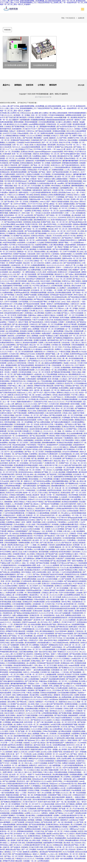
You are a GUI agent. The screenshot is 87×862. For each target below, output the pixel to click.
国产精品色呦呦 (41, 233)
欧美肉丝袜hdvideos (26, 472)
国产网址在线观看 (33, 158)
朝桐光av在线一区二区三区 (72, 258)
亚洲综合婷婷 (38, 611)
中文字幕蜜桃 (46, 174)
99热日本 (7, 199)
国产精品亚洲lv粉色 (36, 322)
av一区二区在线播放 (12, 151)
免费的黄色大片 (15, 213)
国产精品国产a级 (52, 554)
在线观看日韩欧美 (6, 270)
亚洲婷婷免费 (79, 331)
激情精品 (80, 236)
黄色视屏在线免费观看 (19, 172)
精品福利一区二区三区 (66, 306)
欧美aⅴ (50, 695)
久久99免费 (82, 743)
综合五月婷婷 (45, 281)
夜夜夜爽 (40, 808)
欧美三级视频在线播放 (67, 204)
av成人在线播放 (38, 754)
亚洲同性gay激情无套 (22, 292)
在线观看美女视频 (26, 220)
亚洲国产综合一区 (65, 463)
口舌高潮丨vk (70, 190)
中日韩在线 (51, 436)
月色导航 (81, 604)
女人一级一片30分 (78, 192)
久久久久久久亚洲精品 (34, 136)
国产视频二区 (46, 472)
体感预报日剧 (56, 417)
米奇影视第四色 (49, 615)
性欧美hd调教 (45, 483)
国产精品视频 (33, 172)
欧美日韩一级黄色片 (74, 120)
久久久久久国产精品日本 (44, 499)
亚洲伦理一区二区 (32, 515)
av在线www (54, 699)
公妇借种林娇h (20, 336)
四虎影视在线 (22, 233)
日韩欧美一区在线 (76, 533)
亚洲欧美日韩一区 (51, 463)
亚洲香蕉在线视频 (71, 704)
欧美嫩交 (57, 479)
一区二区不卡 (25, 647)
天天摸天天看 (20, 279)
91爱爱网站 (33, 454)
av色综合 (17, 395)
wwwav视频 (58, 117)
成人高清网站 (31, 663)
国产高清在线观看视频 (33, 231)
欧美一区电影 (77, 176)
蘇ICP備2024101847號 (43, 97)
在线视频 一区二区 (30, 861)
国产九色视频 (61, 577)
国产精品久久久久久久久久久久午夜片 (35, 699)
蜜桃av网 (74, 352)
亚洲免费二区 (55, 513)
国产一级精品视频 (6, 186)
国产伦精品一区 (56, 256)
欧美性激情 (58, 406)
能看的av (11, 531)
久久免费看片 (62, 288)
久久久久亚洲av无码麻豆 (18, 690)
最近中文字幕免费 (70, 324)
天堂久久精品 (43, 492)
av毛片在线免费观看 (53, 602)
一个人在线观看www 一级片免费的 (32, 356)
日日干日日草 (72, 231)
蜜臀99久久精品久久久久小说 (67, 392)
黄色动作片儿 (60, 274)
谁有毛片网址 (17, 558)
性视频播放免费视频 (38, 120)
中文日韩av (67, 347)
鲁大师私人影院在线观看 (59, 113)
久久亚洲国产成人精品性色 (20, 236)
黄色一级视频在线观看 (9, 365)
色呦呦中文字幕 (73, 138)
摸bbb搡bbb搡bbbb (49, 442)
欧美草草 (37, 620)
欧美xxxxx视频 (21, 170)
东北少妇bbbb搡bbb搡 (75, 433)
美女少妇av (74, 201)
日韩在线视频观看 (78, 345)
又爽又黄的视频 (35, 442)
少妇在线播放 (44, 606)
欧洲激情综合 (19, 679)
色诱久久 (19, 342)
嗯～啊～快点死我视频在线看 (73, 358)
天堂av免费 (38, 656)
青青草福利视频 (10, 422)
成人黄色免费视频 (12, 331)
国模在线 (79, 467)
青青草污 (50, 147)
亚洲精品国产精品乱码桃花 (20, 140)
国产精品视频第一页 (72, 456)
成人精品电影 (77, 215)
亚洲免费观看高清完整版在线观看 (26, 465)
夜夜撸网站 (46, 231)
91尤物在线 (4, 163)
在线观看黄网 (45, 408)
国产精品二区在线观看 (76, 727)
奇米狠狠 (55, 524)
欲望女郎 (61, 674)
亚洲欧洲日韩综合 (52, 824)
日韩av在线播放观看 (13, 283)
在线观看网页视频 (78, 624)
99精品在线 (46, 417)
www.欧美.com (6, 247)
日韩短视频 (21, 379)
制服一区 (66, 117)
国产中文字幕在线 (66, 340)
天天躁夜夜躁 (53, 240)
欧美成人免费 (79, 340)
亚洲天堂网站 (41, 508)
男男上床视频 (54, 686)
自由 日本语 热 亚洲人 (14, 138)
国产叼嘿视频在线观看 (17, 670)
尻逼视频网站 (39, 688)
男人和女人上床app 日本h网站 (28, 658)
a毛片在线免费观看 (47, 633)
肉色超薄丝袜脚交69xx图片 (14, 313)
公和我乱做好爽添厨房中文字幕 (67, 508)
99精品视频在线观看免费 (40, 326)
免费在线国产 (47, 333)
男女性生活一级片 (23, 781)
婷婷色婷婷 (58, 438)
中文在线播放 (8, 665)
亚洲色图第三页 (57, 670)
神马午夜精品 (69, 151)
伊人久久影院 (14, 749)
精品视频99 (80, 531)
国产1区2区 (73, 379)
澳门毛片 (12, 477)
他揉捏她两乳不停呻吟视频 (12, 286)
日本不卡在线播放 (15, 483)
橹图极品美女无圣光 (56, 645)
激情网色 (29, 388)
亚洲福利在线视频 (51, 242)
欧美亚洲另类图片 (57, 213)
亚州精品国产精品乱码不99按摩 (61, 295)
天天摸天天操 (50, 604)
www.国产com (5, 527)
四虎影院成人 (20, 188)
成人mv (49, 845)
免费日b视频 (70, 799)
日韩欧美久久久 (52, 352)
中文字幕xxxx (59, 308)
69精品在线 (40, 554)
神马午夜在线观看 (65, 506)
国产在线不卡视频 (80, 477)
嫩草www (18, 404)
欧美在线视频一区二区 (47, 276)
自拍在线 (67, 349)
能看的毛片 (33, 765)
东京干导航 (35, 542)
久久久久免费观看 (52, 565)
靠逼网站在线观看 (16, 406)
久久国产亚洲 (59, 527)
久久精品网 (4, 433)
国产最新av (18, 308)
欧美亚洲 (82, 495)
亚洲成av (77, 129)
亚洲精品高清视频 (59, 131)
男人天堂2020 (76, 843)
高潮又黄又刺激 (22, 840)
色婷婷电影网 (56, 163)
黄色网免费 (66, 345)
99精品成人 (48, 447)
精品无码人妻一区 (40, 427)
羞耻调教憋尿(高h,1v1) (42, 220)
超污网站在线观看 (71, 527)
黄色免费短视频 (62, 270)
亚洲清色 (37, 195)
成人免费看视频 (13, 538)
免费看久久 (59, 349)
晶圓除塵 (81, 18)
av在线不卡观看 (66, 124)
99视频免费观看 (72, 472)
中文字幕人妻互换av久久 (42, 286)
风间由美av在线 (67, 695)
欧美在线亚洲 (47, 377)
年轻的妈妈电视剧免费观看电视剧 (20, 167)
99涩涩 (80, 831)
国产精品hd (27, 449)
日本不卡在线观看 (69, 251)
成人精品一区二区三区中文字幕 (65, 722)
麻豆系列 (47, 618)
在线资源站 (39, 440)
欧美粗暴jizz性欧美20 (62, 320)
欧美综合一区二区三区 (51, 211)
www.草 (28, 467)
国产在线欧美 (82, 608)
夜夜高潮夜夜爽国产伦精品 (63, 381)
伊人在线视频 (47, 793)
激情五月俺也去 (50, 315)
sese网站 (61, 183)
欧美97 (27, 786)
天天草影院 (51, 627)
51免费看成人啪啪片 (40, 156)
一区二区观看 (58, 290)
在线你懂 (74, 326)
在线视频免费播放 (76, 774)
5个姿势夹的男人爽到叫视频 (22, 340)
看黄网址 (43, 854)
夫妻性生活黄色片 (6, 413)
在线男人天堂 (50, 858)
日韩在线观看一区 (68, 226)
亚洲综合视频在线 (26, 163)
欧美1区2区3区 (19, 711)
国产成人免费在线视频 (42, 422)
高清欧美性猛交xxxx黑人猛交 (61, 583)
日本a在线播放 (19, 524)
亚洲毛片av (66, 281)
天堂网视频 (60, 197)
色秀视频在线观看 (6, 220)
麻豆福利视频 (44, 552)
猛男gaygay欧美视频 (75, 517)
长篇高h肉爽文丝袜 (34, 577)
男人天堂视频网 (16, 317)
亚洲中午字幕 (61, 856)
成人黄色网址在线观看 (16, 231)
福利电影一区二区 (22, 358)
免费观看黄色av (81, 799)
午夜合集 (26, 506)
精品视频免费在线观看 (11, 356)
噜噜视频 (70, 577)
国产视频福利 (74, 536)
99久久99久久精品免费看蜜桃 (13, 338)
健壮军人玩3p (17, 552)
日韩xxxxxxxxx (25, 113)
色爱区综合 (73, 688)
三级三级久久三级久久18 (23, 772)
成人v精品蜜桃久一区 (54, 251)
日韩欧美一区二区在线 (25, 556)
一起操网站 (27, 211)
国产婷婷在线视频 (33, 188)
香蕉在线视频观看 (31, 122)
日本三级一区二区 (66, 770)
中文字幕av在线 (79, 808)
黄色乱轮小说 (19, 718)
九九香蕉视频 (41, 490)
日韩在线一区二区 (34, 363)
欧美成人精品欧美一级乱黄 (36, 495)
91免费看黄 (66, 186)
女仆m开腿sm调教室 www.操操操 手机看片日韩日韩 (19, 224)
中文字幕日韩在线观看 (33, 338)
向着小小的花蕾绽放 (49, 522)
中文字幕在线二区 (44, 170)
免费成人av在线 (34, 281)
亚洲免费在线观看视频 (34, 843)
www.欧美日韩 (49, 349)
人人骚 (81, 527)
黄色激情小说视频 (26, 331)
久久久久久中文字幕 (46, 613)
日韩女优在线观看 (13, 758)
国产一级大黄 (16, 326)
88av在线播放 (73, 140)
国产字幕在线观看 (20, 413)
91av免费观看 (76, 790)
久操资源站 (55, 254)
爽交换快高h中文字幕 (65, 156)
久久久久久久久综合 (30, 404)
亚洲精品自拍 (5, 172)
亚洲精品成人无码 (67, 663)
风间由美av (29, 856)
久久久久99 (10, 156)
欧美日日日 (71, 745)
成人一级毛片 (82, 802)
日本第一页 (23, 276)
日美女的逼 (66, 342)
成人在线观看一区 (31, 238)
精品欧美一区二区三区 (53, 768)
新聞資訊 (18, 85)
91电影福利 (35, 140)
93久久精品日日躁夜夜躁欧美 (61, 718)
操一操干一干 (18, 754)
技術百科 (29, 85)
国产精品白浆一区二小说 (39, 588)
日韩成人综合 (67, 413)
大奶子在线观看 (9, 590)
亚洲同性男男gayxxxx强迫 (40, 397)
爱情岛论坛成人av (11, 206)
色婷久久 (80, 504)
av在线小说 (27, 286)
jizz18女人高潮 (46, 752)
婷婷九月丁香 (71, 265)
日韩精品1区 (62, 786)
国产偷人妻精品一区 (50, 204)
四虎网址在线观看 (40, 788)
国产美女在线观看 (25, 258)
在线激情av (4, 497)
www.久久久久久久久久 (56, 402)
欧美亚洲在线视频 (75, 181)
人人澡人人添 (53, 854)
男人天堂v (14, 288)
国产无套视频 (44, 433)
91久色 (49, 745)
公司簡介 (41, 85)
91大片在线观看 (69, 852)
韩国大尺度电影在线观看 (60, 201)
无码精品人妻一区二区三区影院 (29, 470)
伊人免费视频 (5, 236)
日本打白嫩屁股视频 (46, 715)
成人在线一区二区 (11, 183)
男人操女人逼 (82, 251)
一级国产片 (30, 774)
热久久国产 (61, 849)
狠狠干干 (11, 627)
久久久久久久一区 (50, 431)
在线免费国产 (77, 777)
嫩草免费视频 (59, 331)
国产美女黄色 (9, 201)
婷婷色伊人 (81, 411)
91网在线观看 (31, 379)
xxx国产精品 (23, 640)
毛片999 (7, 181)
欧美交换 (51, 292)
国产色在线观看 (76, 683)
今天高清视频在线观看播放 (15, 663)
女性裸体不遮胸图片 (70, 586)
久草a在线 (19, 295)
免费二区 (82, 679)
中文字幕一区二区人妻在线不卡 (35, 627)
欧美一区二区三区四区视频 (22, 154)
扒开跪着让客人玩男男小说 (9, 113)
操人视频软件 (14, 120)
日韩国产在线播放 (21, 311)
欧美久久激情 (74, 220)
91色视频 (36, 529)
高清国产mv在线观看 (57, 590)
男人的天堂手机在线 (79, 579)
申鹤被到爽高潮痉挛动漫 (9, 652)
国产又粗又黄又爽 (46, 542)
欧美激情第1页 (77, 602)
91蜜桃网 (37, 331)
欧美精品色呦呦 (68, 420)
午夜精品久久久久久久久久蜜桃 (15, 456)
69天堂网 (18, 431)
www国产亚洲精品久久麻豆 (49, 336)
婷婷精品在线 (58, 333)
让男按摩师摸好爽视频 (12, 486)
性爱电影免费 (36, 367)
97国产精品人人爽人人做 (17, 386)
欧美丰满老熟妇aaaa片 (19, 181)
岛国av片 (12, 131)
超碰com (40, 315)
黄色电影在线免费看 (32, 208)
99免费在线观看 (39, 602)
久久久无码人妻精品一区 (34, 261)
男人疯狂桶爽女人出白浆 (57, 788)
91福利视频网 (40, 161)
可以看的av (28, 477)
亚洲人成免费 (41, 267)
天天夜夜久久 (73, 208)
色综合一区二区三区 (58, 231)
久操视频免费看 (51, 674)
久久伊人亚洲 (41, 272)
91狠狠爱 (12, 161)
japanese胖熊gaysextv (43, 151)
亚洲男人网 (75, 199)
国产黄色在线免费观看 (26, 365)
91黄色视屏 (7, 154)
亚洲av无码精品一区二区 (73, 158)
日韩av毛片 (27, 317)
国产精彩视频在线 (78, 170)
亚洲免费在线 (71, 322)
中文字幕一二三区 (7, 743)
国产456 (20, 574)
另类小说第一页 (66, 136)
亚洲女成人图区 (58, 456)
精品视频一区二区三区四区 (19, 442)
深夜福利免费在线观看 (38, 738)
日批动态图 (31, 254)
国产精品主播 (47, 199)
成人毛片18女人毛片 (44, 622)
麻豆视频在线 (23, 765)
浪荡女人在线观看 (6, 729)
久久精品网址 (11, 142)
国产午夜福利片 (24, 165)
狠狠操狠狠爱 (65, 404)
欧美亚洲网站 (64, 388)
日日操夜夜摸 (19, 606)
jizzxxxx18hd (27, 529)
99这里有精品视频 (29, 217)
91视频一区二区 (73, 856)
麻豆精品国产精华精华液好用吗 (51, 852)
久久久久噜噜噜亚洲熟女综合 (18, 429)
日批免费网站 (57, 811)
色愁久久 (82, 570)
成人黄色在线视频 (34, 624)
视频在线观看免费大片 (25, 402)
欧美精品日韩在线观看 (65, 442)
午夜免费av (4, 192)
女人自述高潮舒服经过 (22, 397)
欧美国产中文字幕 (54, 763)
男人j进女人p (66, 513)
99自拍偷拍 (17, 622)
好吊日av (83, 161)
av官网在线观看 (57, 286)
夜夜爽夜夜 (51, 849)
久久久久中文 (64, 829)
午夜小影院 (52, 156)
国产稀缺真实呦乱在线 (37, 517)
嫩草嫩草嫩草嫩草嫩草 (71, 161)
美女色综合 (82, 126)
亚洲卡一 (59, 267)
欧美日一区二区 (72, 149)
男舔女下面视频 (44, 238)
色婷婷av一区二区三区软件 (75, 431)
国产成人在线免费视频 (78, 206)
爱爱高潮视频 (19, 122)
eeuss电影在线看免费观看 (31, 147)
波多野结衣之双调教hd (15, 745)
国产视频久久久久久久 (65, 129)
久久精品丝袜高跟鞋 (65, 224)
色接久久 (9, 679)
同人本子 (74, 640)
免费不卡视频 (77, 136)
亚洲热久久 (77, 556)
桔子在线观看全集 (48, 577)
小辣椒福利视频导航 (38, 247)
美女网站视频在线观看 (63, 292)
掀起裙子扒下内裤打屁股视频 (27, 715)
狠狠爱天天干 (79, 442)
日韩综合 (69, 195)
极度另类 (27, 349)
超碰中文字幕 (26, 226)
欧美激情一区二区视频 (22, 115)
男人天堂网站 (66, 777)
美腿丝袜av (32, 315)
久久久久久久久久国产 (56, 233)
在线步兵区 (21, 161)
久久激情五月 (20, 713)
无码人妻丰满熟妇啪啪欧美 (44, 631)
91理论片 (40, 420)
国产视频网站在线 (6, 397)
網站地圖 (81, 85)
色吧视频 (30, 417)
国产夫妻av (69, 274)
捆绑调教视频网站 (78, 186)
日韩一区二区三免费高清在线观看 (42, 133)
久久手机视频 (14, 647)
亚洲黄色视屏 (76, 167)
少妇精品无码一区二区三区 (20, 265)
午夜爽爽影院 (69, 438)
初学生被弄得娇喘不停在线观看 (44, 799)
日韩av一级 (72, 656)
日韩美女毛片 (56, 238)
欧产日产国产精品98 (29, 176)
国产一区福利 (14, 347)
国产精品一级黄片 (45, 172)
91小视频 (57, 313)
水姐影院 (20, 477)
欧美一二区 (52, 149)
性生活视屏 (38, 538)
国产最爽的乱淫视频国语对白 (63, 338)
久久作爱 (31, 233)
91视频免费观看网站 (38, 265)
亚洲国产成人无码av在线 (44, 117)
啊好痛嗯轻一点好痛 (41, 138)
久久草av (33, 488)
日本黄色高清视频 (9, 320)
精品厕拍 (74, 117)
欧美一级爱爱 (47, 338)
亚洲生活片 (46, 583)
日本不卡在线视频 (11, 301)
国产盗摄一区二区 (71, 529)
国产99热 (3, 572)
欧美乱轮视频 (78, 661)
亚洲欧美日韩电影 (17, 638)
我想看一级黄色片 (47, 304)
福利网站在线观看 (39, 258)
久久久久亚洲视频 (57, 529)
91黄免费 (3, 745)
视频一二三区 (24, 377)
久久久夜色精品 (37, 349)
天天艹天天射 (17, 852)
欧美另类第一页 (30, 722)
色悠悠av (47, 179)
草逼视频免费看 (60, 838)
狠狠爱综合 (29, 745)
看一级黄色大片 (27, 481)
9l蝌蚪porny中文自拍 (53, 226)
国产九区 (78, 306)
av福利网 (43, 695)
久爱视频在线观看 (46, 406)
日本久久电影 (53, 140)
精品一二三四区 (21, 793)
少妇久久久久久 (8, 311)
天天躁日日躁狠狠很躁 (56, 115)
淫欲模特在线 (8, 613)
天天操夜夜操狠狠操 (25, 299)
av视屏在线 (54, 552)
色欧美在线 (5, 399)
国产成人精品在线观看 (20, 324)
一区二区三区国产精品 (22, 367)
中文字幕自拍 (39, 536)
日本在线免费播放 (25, 206)
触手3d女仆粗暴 (40, 745)
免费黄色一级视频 (47, 813)
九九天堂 (82, 586)
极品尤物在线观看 (58, 797)
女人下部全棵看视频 (50, 374)
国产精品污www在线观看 (47, 129)
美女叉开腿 (74, 276)
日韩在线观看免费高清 (62, 167)
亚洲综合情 (21, 131)
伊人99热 (81, 231)
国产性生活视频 (12, 508)
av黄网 (83, 456)
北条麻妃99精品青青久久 (68, 240)
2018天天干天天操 (9, 133)
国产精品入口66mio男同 (28, 347)
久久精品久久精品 (33, 770)
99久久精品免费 (6, 447)
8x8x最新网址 (45, 724)
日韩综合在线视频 (77, 320)
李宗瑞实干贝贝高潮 (72, 674)
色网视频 (38, 820)
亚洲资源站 (27, 222)
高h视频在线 (13, 727)
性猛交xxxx (21, 392)
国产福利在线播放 (40, 306)
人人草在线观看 (17, 504)
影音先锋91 (57, 377)
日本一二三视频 (31, 545)
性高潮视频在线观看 (41, 533)
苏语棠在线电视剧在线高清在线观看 (25, 256)
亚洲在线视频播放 (6, 606)
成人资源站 (31, 554)
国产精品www (30, 740)
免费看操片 (39, 702)
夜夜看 (15, 179)
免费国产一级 (79, 156)
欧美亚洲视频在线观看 (20, 199)
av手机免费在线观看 (73, 647)
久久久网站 (26, 677)
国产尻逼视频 (14, 163)
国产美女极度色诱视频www (22, 854)
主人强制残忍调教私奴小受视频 (14, 136)
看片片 (44, 147)
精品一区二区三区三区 (22, 186)
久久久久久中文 (72, 486)
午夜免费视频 (27, 190)
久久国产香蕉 (62, 138)
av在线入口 (55, 136)
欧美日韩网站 (36, 333)
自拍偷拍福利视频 (65, 445)
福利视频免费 (25, 120)
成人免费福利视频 (34, 270)
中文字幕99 (13, 276)
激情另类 (37, 417)
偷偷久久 (3, 195)
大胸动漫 (30, 386)
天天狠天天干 (50, 197)
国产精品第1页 (54, 492)
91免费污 (17, 699)
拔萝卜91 (14, 377)
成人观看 (34, 113)
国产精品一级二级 (28, 395)
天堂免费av (29, 549)
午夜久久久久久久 (6, 115)
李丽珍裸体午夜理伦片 (8, 733)
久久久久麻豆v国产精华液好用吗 (70, 465)
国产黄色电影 (54, 317)
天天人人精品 (40, 740)
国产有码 (81, 649)
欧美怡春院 (64, 206)
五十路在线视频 (69, 638)
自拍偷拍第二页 (38, 604)
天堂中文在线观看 (77, 313)
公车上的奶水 (61, 549)
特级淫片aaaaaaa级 (29, 622)
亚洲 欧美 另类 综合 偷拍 (25, 474)
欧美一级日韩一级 (36, 390)
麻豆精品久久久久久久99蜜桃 (16, 329)
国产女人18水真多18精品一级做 (37, 711)
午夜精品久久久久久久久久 (59, 533)
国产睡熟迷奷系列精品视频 (61, 372)
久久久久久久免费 (34, 583)
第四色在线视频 (6, 145)
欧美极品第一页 (15, 433)
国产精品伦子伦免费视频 (27, 183)
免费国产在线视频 (30, 295)
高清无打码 (20, 174)
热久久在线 (32, 411)
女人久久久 (40, 311)
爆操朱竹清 (13, 192)
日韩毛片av (30, 131)
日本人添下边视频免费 (63, 613)
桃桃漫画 (37, 472)
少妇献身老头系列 (43, 718)
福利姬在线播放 (66, 254)
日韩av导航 (69, 331)
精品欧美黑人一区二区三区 (39, 595)
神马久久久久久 (47, 331)
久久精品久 (64, 379)
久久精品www (13, 597)
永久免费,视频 (76, 499)
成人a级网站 (10, 349)
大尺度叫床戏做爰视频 (16, 549)
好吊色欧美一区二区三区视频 (41, 290)
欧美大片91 (70, 365)
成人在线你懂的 (40, 474)
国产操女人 (65, 313)
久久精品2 (77, 718)
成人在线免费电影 (56, 729)
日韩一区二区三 (18, 145)
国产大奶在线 (51, 356)
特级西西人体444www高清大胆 (38, 608)
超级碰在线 (30, 161)
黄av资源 (3, 458)
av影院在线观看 (62, 181)
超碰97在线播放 (76, 388)
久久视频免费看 (61, 656)
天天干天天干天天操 (35, 204)
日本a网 (32, 311)
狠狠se (5, 636)
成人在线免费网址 (9, 345)
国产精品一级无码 (77, 754)
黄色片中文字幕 (65, 142)
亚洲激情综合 (55, 606)
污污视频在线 (11, 233)
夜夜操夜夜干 (82, 245)
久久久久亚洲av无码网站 (9, 586)
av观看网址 (34, 852)
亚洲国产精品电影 (19, 254)
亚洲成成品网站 (48, 656)
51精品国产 (25, 326)
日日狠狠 (16, 226)
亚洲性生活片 (63, 272)
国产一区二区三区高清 (50, 142)
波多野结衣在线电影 (29, 438)
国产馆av (36, 574)
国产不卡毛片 (39, 392)
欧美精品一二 (32, 761)
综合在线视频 (60, 133)
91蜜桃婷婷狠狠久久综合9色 (55, 299)
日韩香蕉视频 (56, 281)
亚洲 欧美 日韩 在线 (18, 843)
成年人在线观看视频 (31, 679)
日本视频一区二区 (78, 142)
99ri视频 (53, 563)
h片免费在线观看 (9, 174)
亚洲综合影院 (66, 492)
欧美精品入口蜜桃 (29, 668)
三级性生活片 (75, 304)
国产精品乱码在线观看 (43, 131)
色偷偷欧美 (51, 181)
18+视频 (51, 301)
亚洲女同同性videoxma (62, 520)
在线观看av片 (50, 706)
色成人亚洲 (29, 145)
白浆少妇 (36, 317)
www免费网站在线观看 (37, 124)
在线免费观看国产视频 (12, 540)
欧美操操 (67, 752)
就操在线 (11, 336)
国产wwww (81, 379)
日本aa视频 (18, 304)
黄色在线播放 (73, 261)
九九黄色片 (76, 490)
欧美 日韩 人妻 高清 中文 (65, 283)
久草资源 (31, 117)
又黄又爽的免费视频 (56, 245)
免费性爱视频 (11, 720)
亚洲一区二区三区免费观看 (10, 804)
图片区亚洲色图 (21, 281)
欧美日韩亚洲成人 (75, 229)
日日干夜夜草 (80, 365)
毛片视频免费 (20, 633)
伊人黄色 (76, 454)
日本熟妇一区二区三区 (31, 415)
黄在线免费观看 (30, 643)
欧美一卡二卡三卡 (60, 747)
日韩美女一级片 (10, 379)
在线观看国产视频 (33, 408)
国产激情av (18, 613)
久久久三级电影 (8, 279)
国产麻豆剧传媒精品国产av (75, 183)
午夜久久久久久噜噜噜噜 (16, 195)
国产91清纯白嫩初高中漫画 (70, 154)
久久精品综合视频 (40, 145)
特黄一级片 (79, 590)
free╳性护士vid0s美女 (33, 806)
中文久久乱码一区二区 (18, 567)
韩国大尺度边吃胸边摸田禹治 (66, 436)
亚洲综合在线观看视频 (48, 693)
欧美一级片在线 (53, 572)
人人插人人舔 (75, 249)
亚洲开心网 (27, 156)
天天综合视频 (36, 186)
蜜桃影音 (57, 695)
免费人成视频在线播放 (59, 179)
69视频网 (27, 406)
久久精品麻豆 (31, 242)
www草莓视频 (65, 326)
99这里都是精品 (62, 495)
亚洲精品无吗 (27, 540)
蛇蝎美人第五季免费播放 (18, 497)
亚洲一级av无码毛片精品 (48, 224)
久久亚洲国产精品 (70, 429)
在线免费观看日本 (74, 288)
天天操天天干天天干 (30, 129)
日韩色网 (40, 668)
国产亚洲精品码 (69, 449)
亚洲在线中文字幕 (40, 402)
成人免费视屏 (62, 356)
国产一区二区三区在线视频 (74, 315)
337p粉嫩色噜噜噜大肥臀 (34, 447)
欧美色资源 (37, 597)
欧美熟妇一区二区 (34, 777)
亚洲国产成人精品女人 (32, 504)
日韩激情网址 (34, 201)
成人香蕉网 (16, 190)
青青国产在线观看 (15, 263)
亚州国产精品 (59, 386)
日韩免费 (81, 479)
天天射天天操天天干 (69, 622)
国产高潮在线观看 (52, 740)
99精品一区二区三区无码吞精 (16, 499)
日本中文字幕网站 (20, 204)
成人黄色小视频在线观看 (21, 247)
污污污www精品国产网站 (38, 301)
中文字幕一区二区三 (73, 145)
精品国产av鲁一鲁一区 (72, 470)
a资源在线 (38, 374)
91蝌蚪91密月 (48, 461)
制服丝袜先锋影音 (37, 749)
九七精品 (17, 579)
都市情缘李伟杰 (6, 129)
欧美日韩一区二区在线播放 (19, 463)
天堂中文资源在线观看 (67, 592)
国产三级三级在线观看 (45, 722)
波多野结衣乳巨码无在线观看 (44, 383)
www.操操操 (47, 538)
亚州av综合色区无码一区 (19, 399)
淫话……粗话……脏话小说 (48, 506)
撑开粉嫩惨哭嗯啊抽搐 (25, 599)
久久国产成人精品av (38, 743)
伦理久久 (77, 195)
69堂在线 (55, 829)
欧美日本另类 (60, 804)
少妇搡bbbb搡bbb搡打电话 (69, 524)
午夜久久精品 (48, 308)
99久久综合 (57, 358)
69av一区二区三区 (79, 463)
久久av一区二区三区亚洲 (63, 279)
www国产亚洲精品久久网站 (68, 570)
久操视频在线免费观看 (44, 815)
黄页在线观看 (19, 570)
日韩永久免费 (69, 708)
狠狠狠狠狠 (32, 456)
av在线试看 (29, 215)
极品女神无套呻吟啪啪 (45, 438)
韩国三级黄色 (76, 281)
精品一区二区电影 (28, 563)
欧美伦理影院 (25, 749)
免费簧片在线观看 (68, 763)
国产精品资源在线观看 (61, 172)
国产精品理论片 (40, 215)
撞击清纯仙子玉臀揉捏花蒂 (36, 279)
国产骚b (73, 481)
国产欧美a (74, 417)
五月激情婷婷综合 (22, 436)
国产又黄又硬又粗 (31, 681)
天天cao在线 (57, 236)
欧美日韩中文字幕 (75, 370)
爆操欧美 (52, 138)
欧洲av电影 (36, 222)
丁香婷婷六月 (74, 179)
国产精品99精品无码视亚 (13, 222)
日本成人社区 (67, 795)
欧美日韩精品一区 (59, 647)
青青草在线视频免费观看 (77, 113)
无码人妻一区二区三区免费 (52, 597)
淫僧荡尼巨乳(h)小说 (18, 381)
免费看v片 (57, 622)
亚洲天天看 (75, 520)
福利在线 (49, 279)
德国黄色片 (23, 361)
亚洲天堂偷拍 (24, 727)
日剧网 (41, 342)
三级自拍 (48, 236)
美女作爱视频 (74, 495)
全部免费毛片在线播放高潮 (33, 308)
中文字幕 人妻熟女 (78, 395)
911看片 (5, 690)
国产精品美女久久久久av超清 (41, 720)
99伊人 (77, 440)
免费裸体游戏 (75, 643)
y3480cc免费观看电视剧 (56, 195)
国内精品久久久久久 (13, 629)
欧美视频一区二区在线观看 (65, 467)
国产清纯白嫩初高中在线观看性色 (12, 681)
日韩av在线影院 (23, 133)
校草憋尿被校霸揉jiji (61, 304)
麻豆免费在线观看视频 (42, 670)
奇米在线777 (42, 849)
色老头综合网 (81, 217)
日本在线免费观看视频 (47, 122)
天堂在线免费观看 (64, 733)
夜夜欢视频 (64, 336)
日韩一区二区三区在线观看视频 (44, 288)
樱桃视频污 (50, 508)
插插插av (44, 195)
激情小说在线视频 (17, 643)
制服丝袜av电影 (35, 199)
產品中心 (6, 85)
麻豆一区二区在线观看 (53, 458)
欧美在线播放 (37, 731)
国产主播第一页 (17, 461)
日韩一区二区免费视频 (25, 422)
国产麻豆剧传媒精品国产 (38, 181)
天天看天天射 (82, 363)
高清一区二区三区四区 (39, 115)
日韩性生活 (34, 324)
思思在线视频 (7, 226)
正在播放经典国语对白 (9, 565)
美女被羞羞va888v (22, 618)
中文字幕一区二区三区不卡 (14, 547)
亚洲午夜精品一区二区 (45, 488)
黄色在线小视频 (62, 756)
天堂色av (82, 524)
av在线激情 (21, 242)
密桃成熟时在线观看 (15, 449)
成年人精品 (26, 283)
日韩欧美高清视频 (6, 367)
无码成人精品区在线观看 (61, 395)
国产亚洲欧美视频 (18, 126)
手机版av (31, 683)
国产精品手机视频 (21, 454)
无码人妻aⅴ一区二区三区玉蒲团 (51, 158)
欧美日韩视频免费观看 (41, 206)
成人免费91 (18, 724)
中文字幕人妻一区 (32, 126)
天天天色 (64, 727)
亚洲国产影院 (46, 222)
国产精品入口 (72, 563)
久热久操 (73, 363)
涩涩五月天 (71, 217)
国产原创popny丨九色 (37, 531)
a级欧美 (10, 395)
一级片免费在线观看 (15, 229)
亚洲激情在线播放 (69, 411)
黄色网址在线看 (18, 447)
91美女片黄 (49, 320)
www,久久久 (72, 702)
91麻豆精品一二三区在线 (51, 367)
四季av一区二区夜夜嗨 (48, 733)
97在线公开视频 (34, 790)
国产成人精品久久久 (67, 686)
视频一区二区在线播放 (68, 599)
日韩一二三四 (70, 213)
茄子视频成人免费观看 (16, 747)
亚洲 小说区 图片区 (43, 254)
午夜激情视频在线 (15, 249)
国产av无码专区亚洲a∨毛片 (67, 126)
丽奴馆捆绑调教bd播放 (60, 481)
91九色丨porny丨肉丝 (63, 301)
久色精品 (7, 126)
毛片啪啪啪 (20, 815)
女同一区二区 (11, 836)
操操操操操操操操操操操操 (56, 120)
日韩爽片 (61, 322)
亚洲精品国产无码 (20, 624)
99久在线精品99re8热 (59, 297)
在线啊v (57, 815)
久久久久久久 (52, 217)
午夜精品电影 (31, 490)
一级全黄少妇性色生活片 (13, 668)
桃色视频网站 (13, 299)
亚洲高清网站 (5, 381)
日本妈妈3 (20, 142)
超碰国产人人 (48, 167)
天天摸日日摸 (54, 404)
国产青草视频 (9, 295)
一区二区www (47, 470)
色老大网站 (80, 818)
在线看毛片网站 (30, 718)
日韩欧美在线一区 (52, 124)
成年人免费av (44, 113)
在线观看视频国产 (22, 531)
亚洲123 (9, 754)
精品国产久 (10, 688)
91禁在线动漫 (22, 363)
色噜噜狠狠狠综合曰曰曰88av (25, 520)
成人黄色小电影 (34, 704)
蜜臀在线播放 (31, 272)
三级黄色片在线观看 (32, 174)
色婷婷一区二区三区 (73, 299)
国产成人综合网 (80, 267)
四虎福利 (24, 847)
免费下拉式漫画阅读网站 (68, 677)
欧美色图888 (17, 129)
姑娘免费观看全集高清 (25, 536)
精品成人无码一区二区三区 (58, 229)
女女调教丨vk (22, 592)
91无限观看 (12, 577)
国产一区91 (83, 740)
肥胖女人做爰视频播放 (12, 176)
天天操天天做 (39, 831)
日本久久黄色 (36, 283)
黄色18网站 (44, 188)
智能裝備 (7, 30)
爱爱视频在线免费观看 (48, 126)
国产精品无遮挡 (23, 345)
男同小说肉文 (79, 295)
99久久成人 (29, 763)
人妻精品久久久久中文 (16, 490)
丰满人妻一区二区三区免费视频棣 (21, 306)
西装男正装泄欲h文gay (16, 545)
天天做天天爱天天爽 (36, 847)
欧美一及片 (75, 752)
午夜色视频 (52, 306)
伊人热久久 (44, 208)
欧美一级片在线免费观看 (9, 258)
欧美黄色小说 (44, 708)
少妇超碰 (79, 592)
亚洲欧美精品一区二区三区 (57, 681)
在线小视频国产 (74, 270)
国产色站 (76, 386)
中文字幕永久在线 (40, 149)
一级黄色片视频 (35, 377)
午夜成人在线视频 (33, 693)
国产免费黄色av (29, 558)
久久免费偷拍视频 (6, 292)
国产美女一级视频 (39, 467)
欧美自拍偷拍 (65, 824)
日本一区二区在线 (21, 201)
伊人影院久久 (75, 172)
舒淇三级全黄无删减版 (8, 658)
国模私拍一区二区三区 (25, 251)
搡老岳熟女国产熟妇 (49, 624)
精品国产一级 (8, 204)
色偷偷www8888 (51, 311)
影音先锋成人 (13, 470)
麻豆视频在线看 (18, 722)
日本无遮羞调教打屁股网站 (22, 604)
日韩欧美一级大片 (36, 179)
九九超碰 (40, 242)
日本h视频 (19, 743)
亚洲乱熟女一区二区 (44, 456)
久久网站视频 (79, 549)
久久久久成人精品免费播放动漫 (71, 567)
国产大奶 (43, 140)
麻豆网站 (6, 440)
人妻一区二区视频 (71, 308)
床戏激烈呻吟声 (52, 445)
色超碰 (66, 363)
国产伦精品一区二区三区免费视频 (58, 215)
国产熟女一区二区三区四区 (40, 165)
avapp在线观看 (57, 151)
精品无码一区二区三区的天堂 (33, 263)
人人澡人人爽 (9, 404)
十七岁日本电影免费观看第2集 (40, 192)
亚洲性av (80, 849)
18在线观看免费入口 (44, 643)
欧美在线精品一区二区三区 (50, 154)
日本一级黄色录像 (47, 620)
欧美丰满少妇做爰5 (55, 411)
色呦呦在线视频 (58, 170)
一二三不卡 (28, 574)
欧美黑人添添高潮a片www (61, 192)
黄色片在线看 (76, 286)
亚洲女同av (12, 536)
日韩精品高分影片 (9, 515)
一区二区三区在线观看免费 (23, 352)
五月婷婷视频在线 (65, 454)
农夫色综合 (62, 217)
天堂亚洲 (51, 545)
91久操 (16, 220)
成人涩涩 (6, 326)
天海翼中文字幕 (58, 190)
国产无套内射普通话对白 (71, 165)
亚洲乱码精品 (37, 211)
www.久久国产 (45, 201)
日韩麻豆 (7, 504)
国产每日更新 (28, 138)
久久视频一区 (82, 265)
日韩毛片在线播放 (51, 322)
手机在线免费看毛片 (43, 524)
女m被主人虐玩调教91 (64, 122)
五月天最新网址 (37, 736)
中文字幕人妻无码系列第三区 (66, 604)
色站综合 (15, 533)
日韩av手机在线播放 (50, 731)
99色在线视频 (45, 561)
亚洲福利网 (40, 354)
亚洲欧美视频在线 (56, 429)
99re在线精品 (56, 186)
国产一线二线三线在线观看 (27, 274)
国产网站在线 (39, 299)
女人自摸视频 (20, 158)
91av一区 (71, 747)
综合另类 (18, 415)
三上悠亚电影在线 (74, 786)
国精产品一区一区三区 (44, 520)
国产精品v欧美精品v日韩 (77, 222)
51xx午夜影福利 (61, 631)
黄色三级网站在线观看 (20, 695)
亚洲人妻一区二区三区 (73, 645)
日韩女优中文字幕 (18, 693)
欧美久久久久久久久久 (70, 377)
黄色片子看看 (23, 322)
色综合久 (69, 174)
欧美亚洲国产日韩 (67, 736)
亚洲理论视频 (44, 256)
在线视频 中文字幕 (38, 226)
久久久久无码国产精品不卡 (23, 838)
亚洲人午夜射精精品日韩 (24, 697)
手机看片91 (41, 445)
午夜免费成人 (59, 424)
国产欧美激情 (5, 808)
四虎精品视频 (81, 190)
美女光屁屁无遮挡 (20, 270)
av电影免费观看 (70, 245)
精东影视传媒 (53, 636)
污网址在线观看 (6, 267)
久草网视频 (7, 722)
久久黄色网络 (78, 254)
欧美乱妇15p (63, 374)
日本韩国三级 (17, 211)
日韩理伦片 (60, 383)
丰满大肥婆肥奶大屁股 (30, 433)
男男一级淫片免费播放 (75, 561)
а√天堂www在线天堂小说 (25, 245)
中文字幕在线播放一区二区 (12, 706)
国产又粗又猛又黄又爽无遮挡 (16, 117)
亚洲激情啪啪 (66, 367)
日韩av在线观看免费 (18, 408)
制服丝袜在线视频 (12, 795)
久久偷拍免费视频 (43, 513)
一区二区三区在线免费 (50, 677)
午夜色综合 (44, 317)
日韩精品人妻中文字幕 (50, 592)
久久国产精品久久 (17, 261)
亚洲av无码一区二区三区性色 (44, 856)
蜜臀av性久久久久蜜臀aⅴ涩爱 (15, 608)
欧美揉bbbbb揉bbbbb (36, 197)
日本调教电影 (54, 188)
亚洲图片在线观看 (40, 340)
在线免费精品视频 (6, 424)
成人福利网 (46, 186)
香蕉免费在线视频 (62, 276)
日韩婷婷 (8, 467)
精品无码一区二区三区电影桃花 (39, 297)
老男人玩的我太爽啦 (39, 572)
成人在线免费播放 (21, 197)
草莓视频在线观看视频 (38, 292)
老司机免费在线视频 (29, 579)
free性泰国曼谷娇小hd (54, 161)
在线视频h (30, 631)
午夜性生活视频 (65, 352)
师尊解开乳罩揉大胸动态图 (20, 290)
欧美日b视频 (65, 317)
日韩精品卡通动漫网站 (45, 176)
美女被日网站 (35, 695)
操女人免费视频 (34, 329)
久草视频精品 (36, 786)
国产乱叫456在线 (66, 565)
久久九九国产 (70, 813)
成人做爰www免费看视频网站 (52, 363)
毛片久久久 (16, 147)
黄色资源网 (52, 145)
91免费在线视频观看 (74, 788)
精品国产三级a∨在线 (18, 417)
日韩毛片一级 (17, 756)
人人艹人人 (10, 149)
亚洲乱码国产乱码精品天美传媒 (73, 256)
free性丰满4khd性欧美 (33, 142)
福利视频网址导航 (66, 188)
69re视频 (47, 136)
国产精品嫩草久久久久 (44, 690)
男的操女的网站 (40, 251)
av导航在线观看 (73, 511)
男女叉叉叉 (30, 511)
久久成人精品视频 (58, 472)
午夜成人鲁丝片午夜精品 (35, 502)
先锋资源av (29, 313)
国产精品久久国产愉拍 (73, 424)
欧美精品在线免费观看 (70, 502)
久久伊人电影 (28, 383)
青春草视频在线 (77, 367)
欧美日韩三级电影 (46, 658)
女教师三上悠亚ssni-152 (54, 263)
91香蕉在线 (74, 699)
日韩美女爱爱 (41, 833)
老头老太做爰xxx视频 (32, 797)
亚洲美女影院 (52, 272)
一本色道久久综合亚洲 (42, 213)
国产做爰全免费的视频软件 (23, 374)
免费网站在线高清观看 (73, 115)
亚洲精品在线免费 (65, 556)
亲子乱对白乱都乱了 (37, 463)
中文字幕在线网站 (67, 440)
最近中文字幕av (50, 392)
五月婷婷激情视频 (58, 174)
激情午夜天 (47, 190)
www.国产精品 (81, 558)
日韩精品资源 (32, 170)
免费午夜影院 (24, 192)
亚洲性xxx (34, 506)
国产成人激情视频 (17, 208)
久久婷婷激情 (8, 752)
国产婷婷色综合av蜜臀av (42, 481)
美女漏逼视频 (5, 208)
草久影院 (29, 195)
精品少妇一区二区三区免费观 (40, 345)
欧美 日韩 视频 (23, 179)
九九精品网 (17, 561)
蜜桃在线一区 (22, 577)
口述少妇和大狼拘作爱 (52, 342)
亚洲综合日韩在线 (27, 151)
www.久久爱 (61, 149)
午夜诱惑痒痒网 (77, 613)
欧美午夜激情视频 (48, 283)
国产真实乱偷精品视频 (33, 547)
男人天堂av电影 (7, 561)
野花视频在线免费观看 (70, 399)
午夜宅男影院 (31, 445)
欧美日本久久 (56, 165)
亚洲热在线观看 (43, 295)
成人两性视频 (39, 313)
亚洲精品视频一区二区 (14, 506)
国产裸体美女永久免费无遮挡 (66, 627)
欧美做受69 (51, 267)
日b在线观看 (82, 563)
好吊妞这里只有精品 (32, 822)
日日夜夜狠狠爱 (19, 424)
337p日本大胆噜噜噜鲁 (70, 452)
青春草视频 (37, 522)
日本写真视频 (23, 301)
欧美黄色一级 (9, 454)
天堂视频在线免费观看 (51, 820)
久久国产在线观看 (65, 579)
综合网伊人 (49, 313)
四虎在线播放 (20, 590)
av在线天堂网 (73, 522)
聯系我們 (53, 85)
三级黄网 (14, 372)
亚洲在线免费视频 (21, 479)
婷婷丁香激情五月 (18, 467)
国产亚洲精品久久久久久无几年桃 (40, 361)
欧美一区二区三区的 (54, 347)
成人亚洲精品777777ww (24, 149)
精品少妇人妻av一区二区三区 (64, 461)
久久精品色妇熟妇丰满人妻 (47, 183)
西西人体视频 (9, 697)
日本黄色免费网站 (78, 422)
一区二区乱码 (79, 188)
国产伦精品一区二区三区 (59, 208)
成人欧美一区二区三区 (62, 176)
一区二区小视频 (8, 197)
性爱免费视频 (39, 706)
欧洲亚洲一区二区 (51, 754)
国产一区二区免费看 (29, 849)
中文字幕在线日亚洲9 (44, 358)
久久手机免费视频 (46, 479)
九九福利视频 (58, 470)
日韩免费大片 (27, 431)
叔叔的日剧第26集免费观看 (39, 429)
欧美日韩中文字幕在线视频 (48, 497)
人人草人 (67, 170)
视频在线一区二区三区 (27, 240)
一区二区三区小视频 (51, 261)
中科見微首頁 (70, 18)
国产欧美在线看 (47, 822)
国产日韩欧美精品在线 (8, 392)
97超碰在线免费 (75, 272)
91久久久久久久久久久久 (56, 265)
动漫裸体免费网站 (41, 245)
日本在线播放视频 (15, 620)
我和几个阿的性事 (11, 165)
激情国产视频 (63, 242)
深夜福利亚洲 (37, 190)
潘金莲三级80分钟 (36, 618)
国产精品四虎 (41, 217)
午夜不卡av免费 (38, 320)
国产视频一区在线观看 (32, 686)
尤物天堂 (36, 154)
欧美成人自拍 (69, 406)
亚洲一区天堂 (6, 581)
